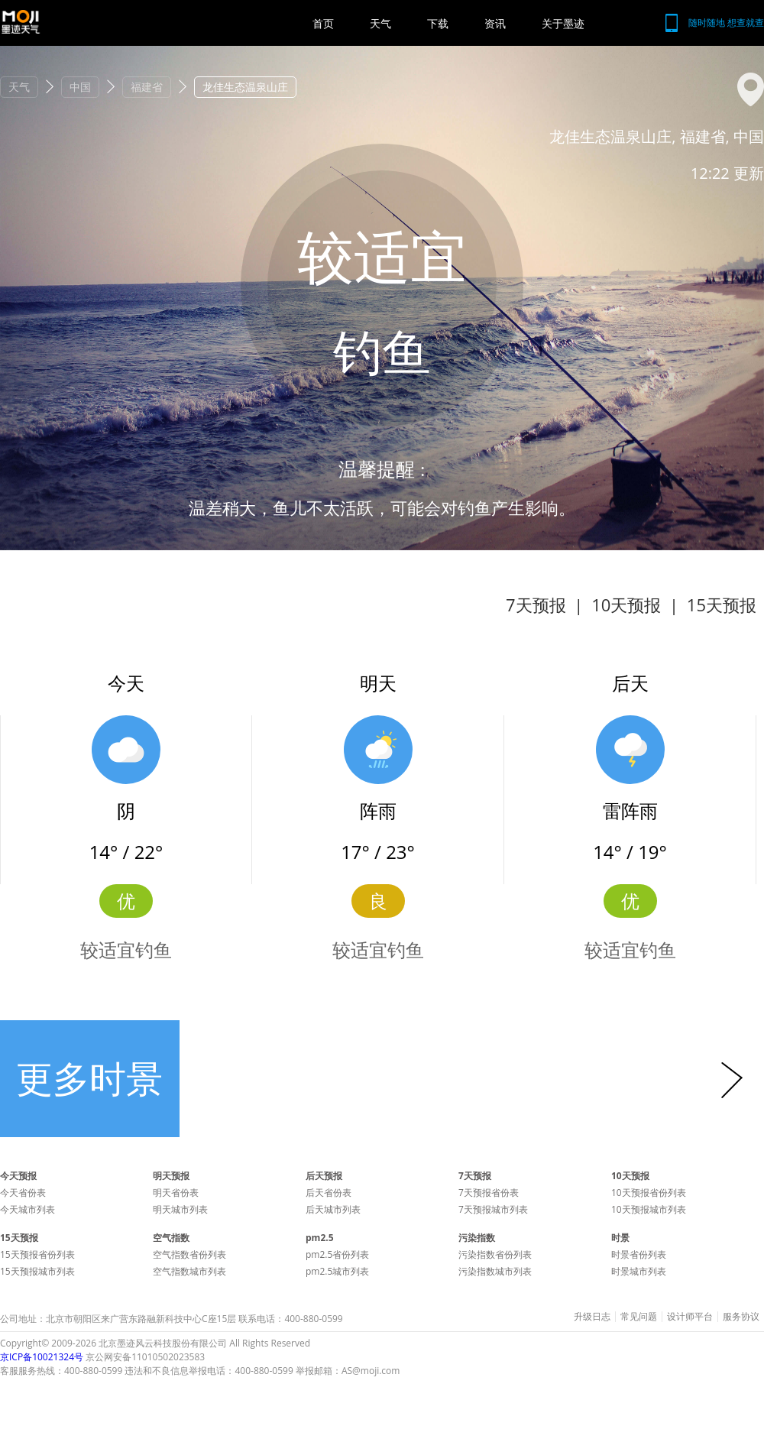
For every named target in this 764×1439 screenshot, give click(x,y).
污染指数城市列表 (495, 1271)
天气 (380, 23)
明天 (378, 682)
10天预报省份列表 (648, 1192)
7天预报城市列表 (493, 1209)
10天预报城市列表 (648, 1209)
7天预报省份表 (488, 1192)
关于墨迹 (563, 23)
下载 (437, 23)
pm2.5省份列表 (337, 1254)
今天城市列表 (27, 1209)
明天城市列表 (180, 1209)
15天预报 (721, 604)
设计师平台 (690, 1316)
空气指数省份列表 (189, 1254)
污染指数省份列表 (495, 1254)
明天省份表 (176, 1192)
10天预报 (626, 604)
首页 (323, 23)
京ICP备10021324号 (41, 1356)
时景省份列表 (638, 1254)
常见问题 (638, 1316)
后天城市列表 (333, 1209)
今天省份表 (23, 1192)
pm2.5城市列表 (337, 1271)
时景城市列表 (638, 1271)
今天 (126, 682)
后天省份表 (328, 1192)
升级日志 (592, 1316)
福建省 (147, 86)
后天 (630, 682)
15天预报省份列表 (37, 1254)
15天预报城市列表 (37, 1271)
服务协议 (741, 1316)
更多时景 (89, 1078)
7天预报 (536, 604)
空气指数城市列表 (189, 1271)
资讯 (495, 23)
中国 (80, 86)
